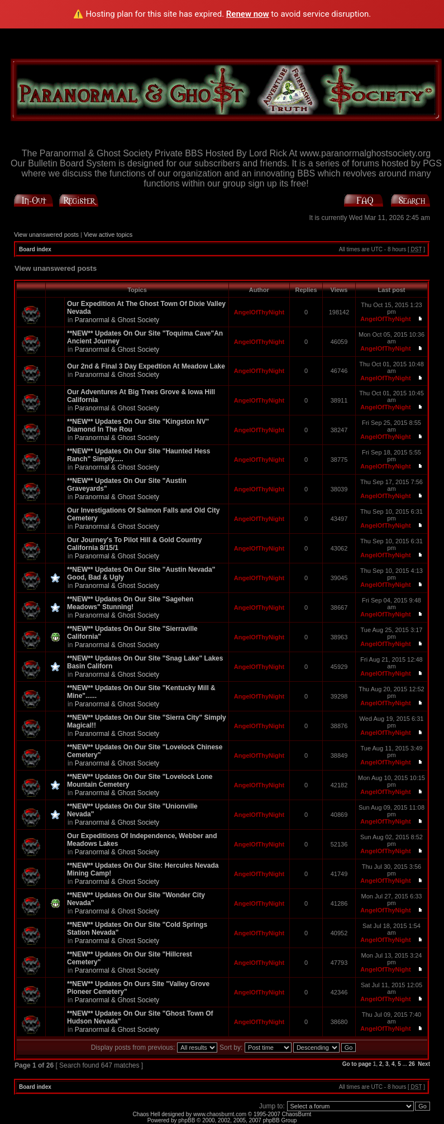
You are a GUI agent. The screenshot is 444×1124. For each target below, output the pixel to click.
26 (412, 1064)
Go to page (356, 1064)
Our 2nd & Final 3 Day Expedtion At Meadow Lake (146, 366)
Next (424, 1064)
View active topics (108, 234)
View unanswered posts (46, 234)
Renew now (247, 14)
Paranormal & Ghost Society (117, 320)
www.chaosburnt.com (219, 1114)
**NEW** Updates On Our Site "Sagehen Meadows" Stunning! (130, 603)
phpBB (186, 1120)
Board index (35, 249)
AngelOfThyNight (259, 312)
